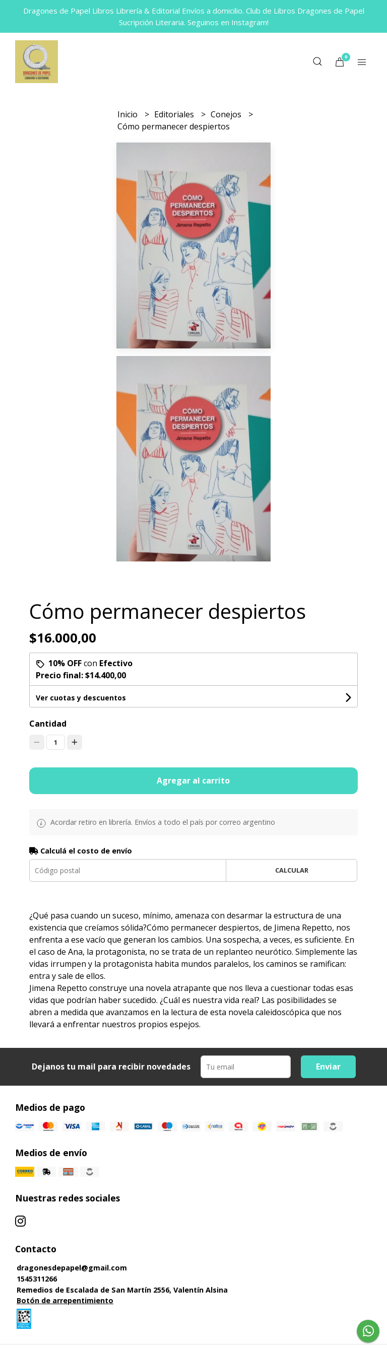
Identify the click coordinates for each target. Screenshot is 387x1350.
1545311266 (37, 1279)
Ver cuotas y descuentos (81, 697)
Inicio (128, 114)
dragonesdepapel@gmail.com (72, 1267)
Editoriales (175, 114)
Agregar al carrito (193, 780)
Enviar (328, 1066)
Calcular (291, 870)
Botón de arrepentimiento (65, 1300)
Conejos (227, 114)
